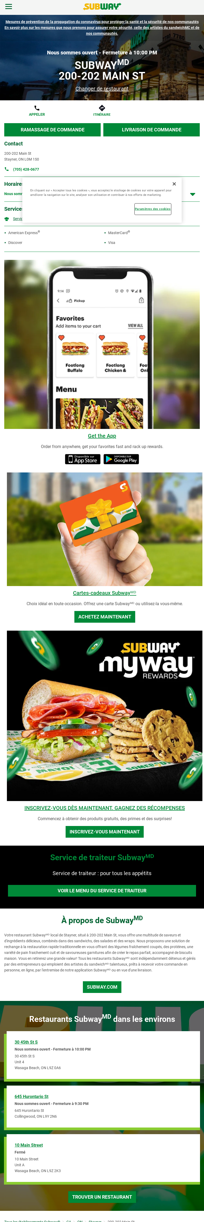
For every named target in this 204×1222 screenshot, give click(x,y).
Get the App (102, 436)
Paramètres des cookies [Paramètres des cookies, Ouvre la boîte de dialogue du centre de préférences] (153, 209)
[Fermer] (174, 184)
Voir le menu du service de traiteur (102, 890)
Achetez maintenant (104, 616)
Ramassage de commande (52, 129)
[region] (102, 199)
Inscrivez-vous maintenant (105, 831)
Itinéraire (101, 115)
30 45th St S (26, 1042)
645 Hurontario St (31, 1096)
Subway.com (102, 987)
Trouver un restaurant (102, 1197)
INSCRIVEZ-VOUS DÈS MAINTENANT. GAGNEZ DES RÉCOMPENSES (104, 808)
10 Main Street (29, 1145)
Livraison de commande (151, 129)
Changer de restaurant (102, 88)
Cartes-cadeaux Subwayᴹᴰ (104, 593)
